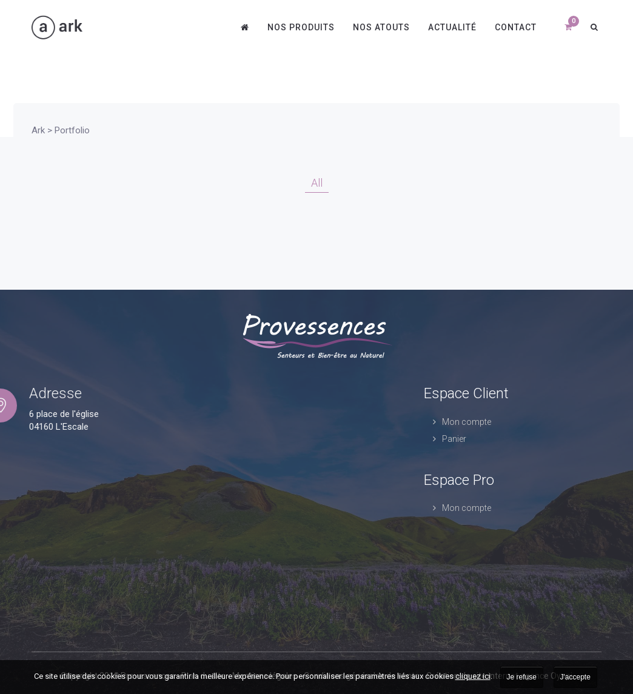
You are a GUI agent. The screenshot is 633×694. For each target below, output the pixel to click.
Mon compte (466, 422)
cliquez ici (473, 676)
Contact (516, 27)
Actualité (452, 27)
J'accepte (575, 677)
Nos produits (301, 27)
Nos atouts (381, 27)
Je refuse (522, 677)
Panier (454, 439)
